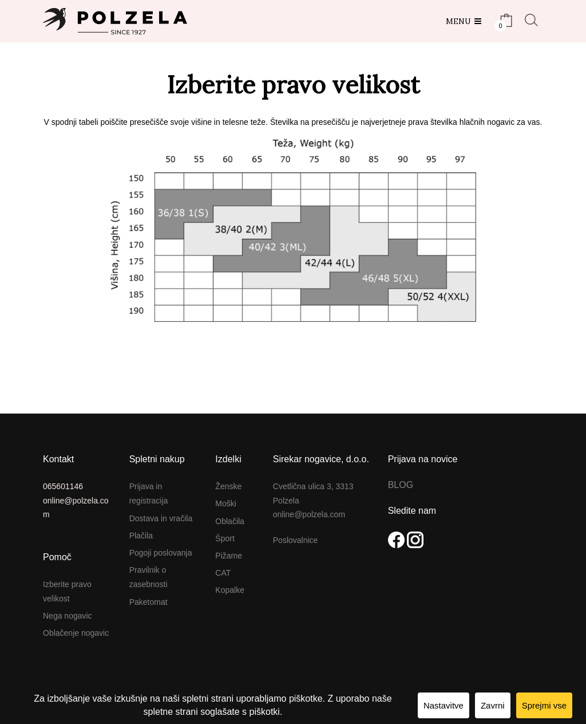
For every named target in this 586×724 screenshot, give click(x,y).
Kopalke (229, 590)
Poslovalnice (295, 540)
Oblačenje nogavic (76, 633)
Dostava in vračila (161, 518)
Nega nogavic (67, 615)
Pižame (228, 555)
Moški (225, 503)
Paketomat (148, 602)
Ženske (228, 486)
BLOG (400, 485)
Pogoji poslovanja (160, 552)
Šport (224, 538)
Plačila (141, 535)
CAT (223, 572)
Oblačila (229, 521)
